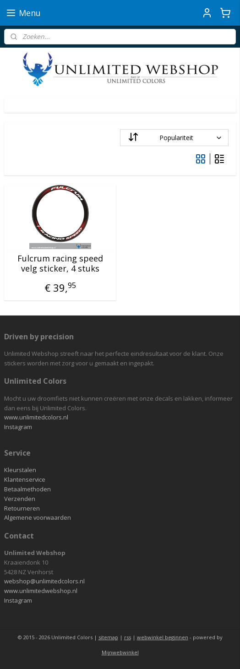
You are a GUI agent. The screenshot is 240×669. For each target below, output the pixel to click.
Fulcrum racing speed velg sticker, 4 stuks (60, 263)
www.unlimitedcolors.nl (36, 417)
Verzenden (19, 499)
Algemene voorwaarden (37, 517)
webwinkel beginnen (162, 637)
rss (127, 637)
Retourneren (22, 508)
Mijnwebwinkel (120, 652)
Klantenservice (24, 479)
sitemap (108, 637)
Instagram (18, 427)
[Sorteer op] (174, 138)
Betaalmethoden (27, 489)
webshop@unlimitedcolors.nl (44, 581)
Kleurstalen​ (20, 470)
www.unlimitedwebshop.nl (40, 591)
